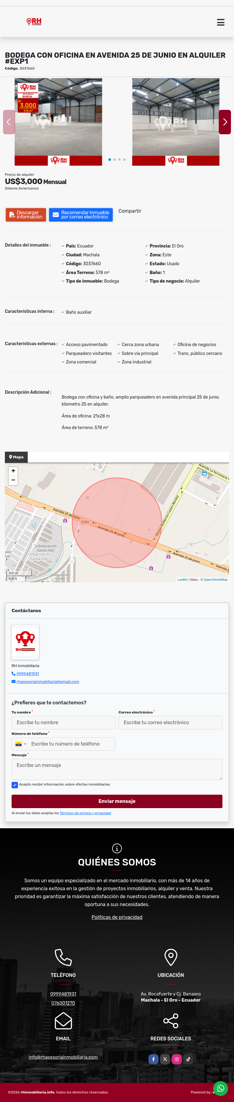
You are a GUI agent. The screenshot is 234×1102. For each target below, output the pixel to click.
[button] (109, 159)
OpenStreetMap (216, 579)
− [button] (13, 480)
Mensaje (20, 755)
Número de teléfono (30, 733)
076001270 (63, 1003)
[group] (58, 122)
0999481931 (27, 673)
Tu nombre (22, 712)
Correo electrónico (137, 712)
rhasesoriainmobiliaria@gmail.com (47, 681)
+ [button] (13, 471)
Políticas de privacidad (117, 917)
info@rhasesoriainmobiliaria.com (63, 1057)
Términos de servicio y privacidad (85, 813)
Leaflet (182, 579)
